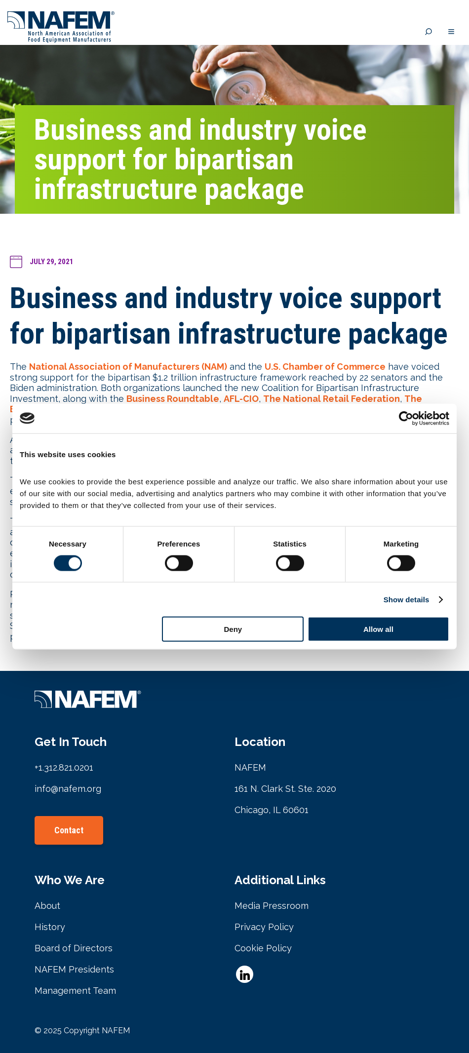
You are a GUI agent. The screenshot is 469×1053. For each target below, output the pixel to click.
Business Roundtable (172, 398)
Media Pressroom (271, 905)
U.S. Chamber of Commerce (325, 366)
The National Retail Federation (331, 398)
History (50, 927)
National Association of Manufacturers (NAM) (128, 366)
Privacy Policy (264, 927)
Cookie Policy (263, 948)
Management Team (75, 990)
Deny (233, 629)
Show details (407, 599)
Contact (68, 830)
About (47, 905)
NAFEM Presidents (74, 969)
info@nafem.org (68, 788)
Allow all (378, 629)
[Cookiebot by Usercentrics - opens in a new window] (406, 418)
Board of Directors (74, 948)
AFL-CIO (241, 398)
